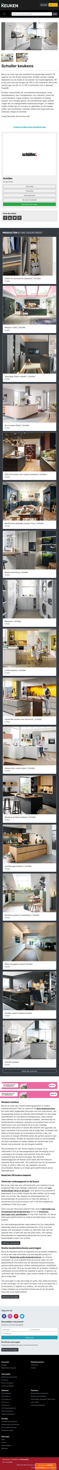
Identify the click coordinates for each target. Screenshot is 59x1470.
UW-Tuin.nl (5, 1402)
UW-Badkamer (6, 1393)
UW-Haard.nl (5, 1396)
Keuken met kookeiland (38, 1396)
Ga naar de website (29, 200)
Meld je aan (29, 1337)
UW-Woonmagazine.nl (8, 1408)
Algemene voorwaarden (9, 1377)
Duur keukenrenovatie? (9, 1427)
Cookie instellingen (7, 1386)
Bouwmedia (24, 1459)
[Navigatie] (4, 14)
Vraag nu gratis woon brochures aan (29, 127)
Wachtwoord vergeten (8, 1368)
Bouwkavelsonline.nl (8, 1414)
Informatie (29, 186)
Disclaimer (4, 1380)
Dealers (3, 1442)
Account (44, 5)
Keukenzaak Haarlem (38, 1405)
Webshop (4, 1448)
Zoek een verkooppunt (10, 1243)
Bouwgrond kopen (7, 1430)
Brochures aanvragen (29, 204)
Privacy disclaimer (7, 1383)
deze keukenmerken (46, 1108)
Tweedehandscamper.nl (9, 1421)
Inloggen (4, 1365)
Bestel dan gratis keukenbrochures (25, 1257)
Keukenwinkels (6, 1445)
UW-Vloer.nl (5, 1405)
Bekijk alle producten (29, 1071)
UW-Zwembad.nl (7, 1411)
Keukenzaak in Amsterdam (10, 1424)
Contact (33, 1368)
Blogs (3, 1439)
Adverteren (35, 1365)
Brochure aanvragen (9, 1350)
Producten (29, 191)
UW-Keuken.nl (6, 1399)
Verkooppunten (29, 195)
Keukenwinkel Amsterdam (39, 1393)
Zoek (55, 14)
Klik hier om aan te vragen (45, 1466)
